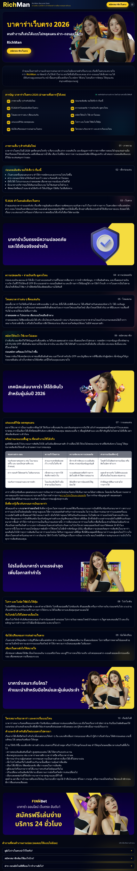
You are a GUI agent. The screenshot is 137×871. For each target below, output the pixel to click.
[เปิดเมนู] (132, 4)
